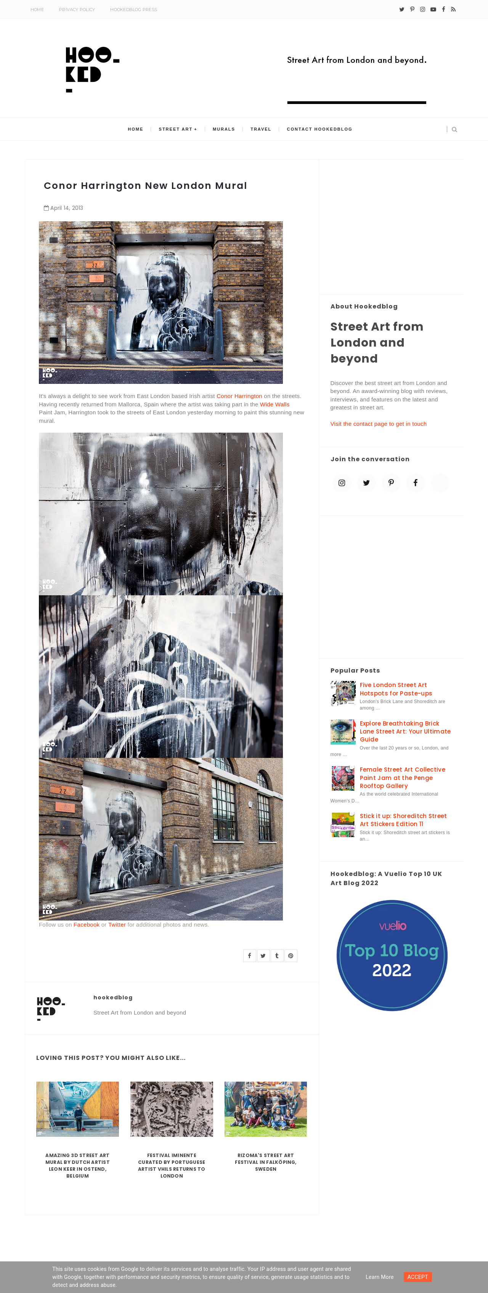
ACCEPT (418, 1277)
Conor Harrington (239, 396)
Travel (260, 129)
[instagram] (422, 9)
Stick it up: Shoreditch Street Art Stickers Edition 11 (403, 820)
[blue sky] (440, 482)
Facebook (87, 924)
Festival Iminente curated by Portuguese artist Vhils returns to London (171, 1165)
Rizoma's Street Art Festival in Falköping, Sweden (265, 1162)
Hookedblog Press (133, 9)
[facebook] (443, 9)
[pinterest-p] (412, 9)
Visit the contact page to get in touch (379, 423)
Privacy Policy (77, 9)
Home (37, 9)
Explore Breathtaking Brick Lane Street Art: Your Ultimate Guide (405, 731)
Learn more (380, 1277)
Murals (224, 129)
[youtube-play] (433, 9)
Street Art (176, 129)
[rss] (453, 9)
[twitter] (402, 9)
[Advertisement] (391, 227)
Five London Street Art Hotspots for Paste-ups (396, 689)
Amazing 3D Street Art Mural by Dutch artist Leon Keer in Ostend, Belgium (77, 1165)
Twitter (117, 924)
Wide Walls (274, 404)
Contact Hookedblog (320, 129)
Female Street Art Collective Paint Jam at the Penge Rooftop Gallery (402, 778)
